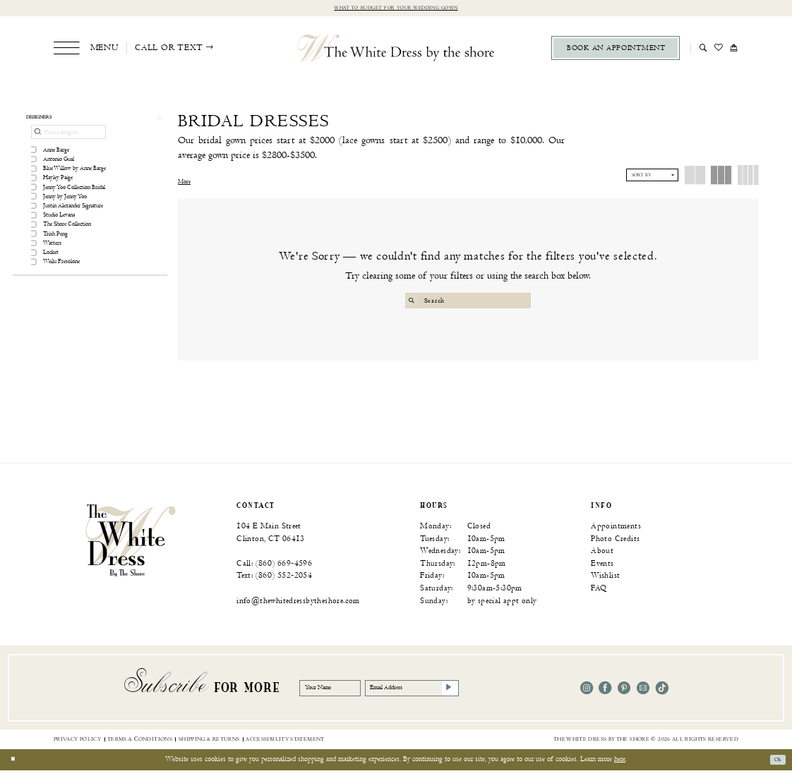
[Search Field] (468, 302)
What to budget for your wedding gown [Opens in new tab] (396, 9)
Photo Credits (615, 543)
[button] (85, 49)
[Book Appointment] (615, 50)
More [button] (184, 184)
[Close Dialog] (15, 765)
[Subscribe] (504, 693)
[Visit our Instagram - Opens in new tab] (586, 693)
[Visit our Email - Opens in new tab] (643, 693)
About (602, 556)
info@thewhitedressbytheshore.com (298, 606)
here (619, 764)
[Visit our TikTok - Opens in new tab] (662, 693)
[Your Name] (341, 693)
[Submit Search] (414, 302)
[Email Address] (451, 693)
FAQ (598, 593)
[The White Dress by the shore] (396, 49)
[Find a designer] (68, 139)
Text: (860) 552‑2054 (274, 581)
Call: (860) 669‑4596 (274, 569)
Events (602, 569)
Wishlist (605, 581)
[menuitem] (85, 49)
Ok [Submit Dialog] (775, 764)
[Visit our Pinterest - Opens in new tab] (624, 693)
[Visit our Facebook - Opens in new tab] (605, 693)
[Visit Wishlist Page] (719, 49)
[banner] (130, 545)
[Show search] (703, 49)
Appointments (616, 531)
